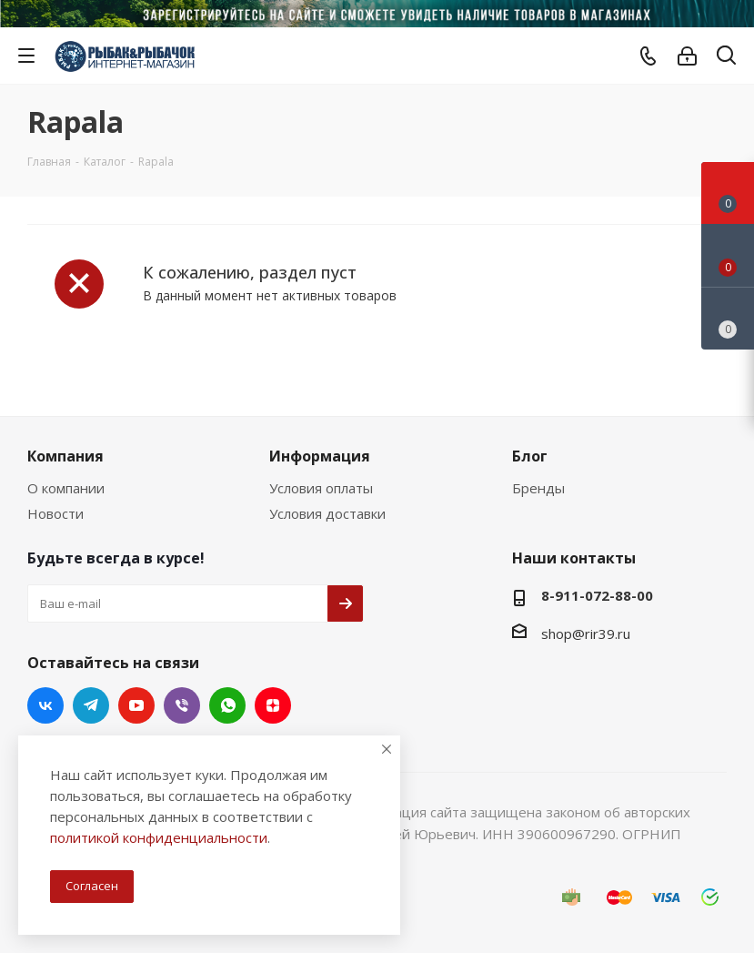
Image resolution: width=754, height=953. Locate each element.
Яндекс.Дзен (273, 705)
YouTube (136, 705)
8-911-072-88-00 (597, 595)
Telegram (91, 705)
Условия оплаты (321, 488)
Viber (182, 705)
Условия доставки (327, 513)
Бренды (538, 488)
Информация (319, 456)
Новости (55, 513)
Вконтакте (45, 705)
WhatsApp (227, 705)
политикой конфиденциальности (158, 837)
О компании (66, 488)
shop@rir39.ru (585, 633)
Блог (530, 456)
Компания (65, 456)
